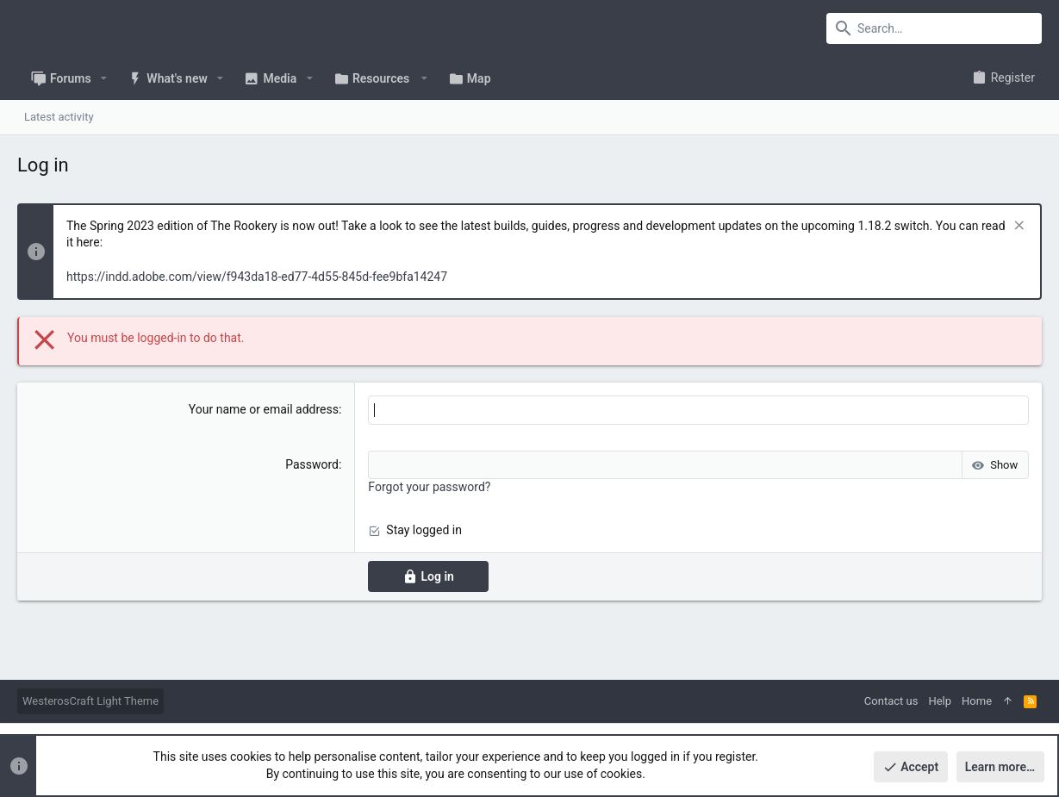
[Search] (934, 28)
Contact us (891, 700)
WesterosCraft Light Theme (90, 700)
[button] (104, 78)
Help (939, 700)
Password (312, 464)
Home (977, 700)
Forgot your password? (429, 487)
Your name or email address (264, 409)
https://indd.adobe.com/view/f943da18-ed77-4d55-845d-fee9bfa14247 (256, 276)
